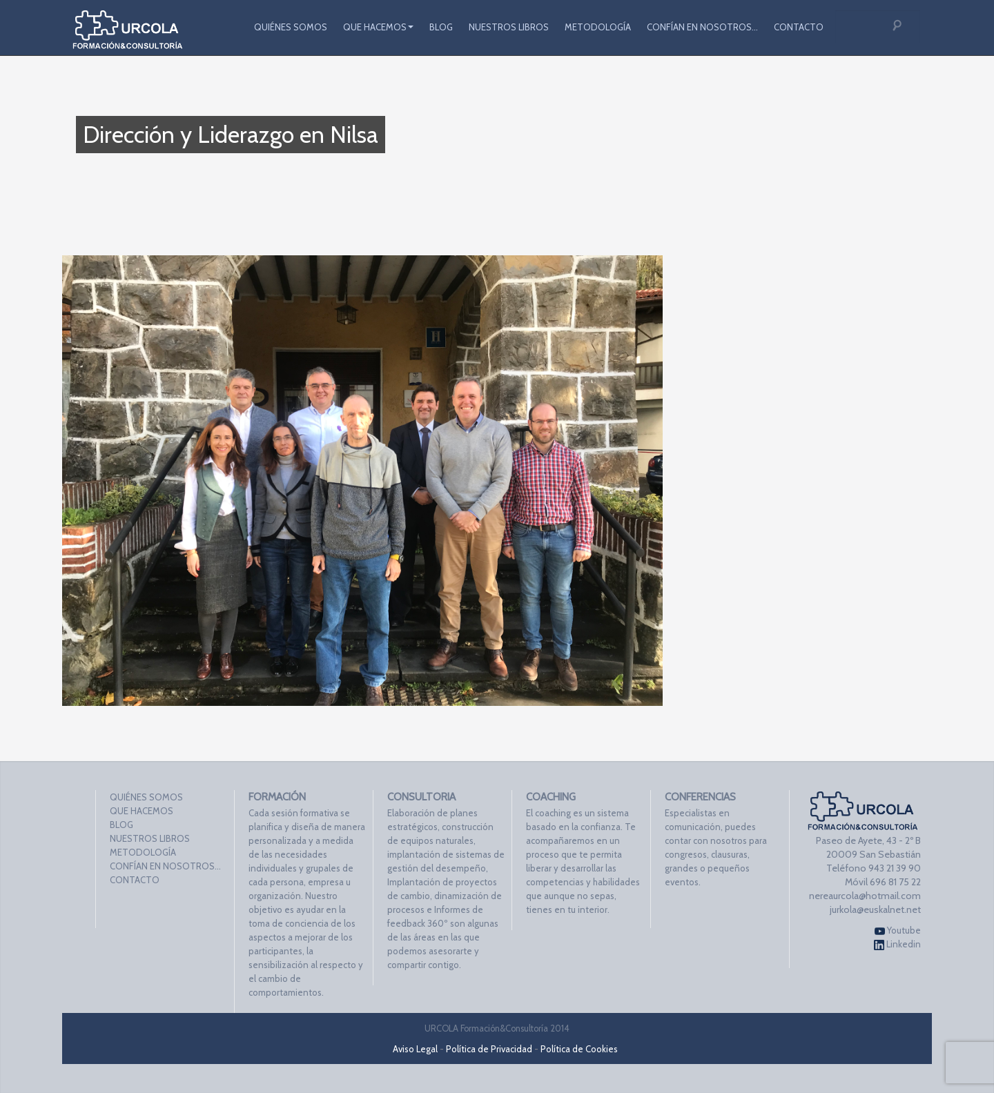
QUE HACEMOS (378, 26)
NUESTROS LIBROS (509, 26)
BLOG (441, 26)
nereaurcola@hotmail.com (865, 895)
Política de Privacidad (489, 1048)
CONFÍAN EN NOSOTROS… (702, 26)
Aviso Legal (415, 1048)
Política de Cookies (579, 1048)
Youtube (898, 930)
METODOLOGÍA (598, 26)
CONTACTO (799, 26)
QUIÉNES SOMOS (290, 26)
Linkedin (897, 944)
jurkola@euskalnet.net (875, 909)
